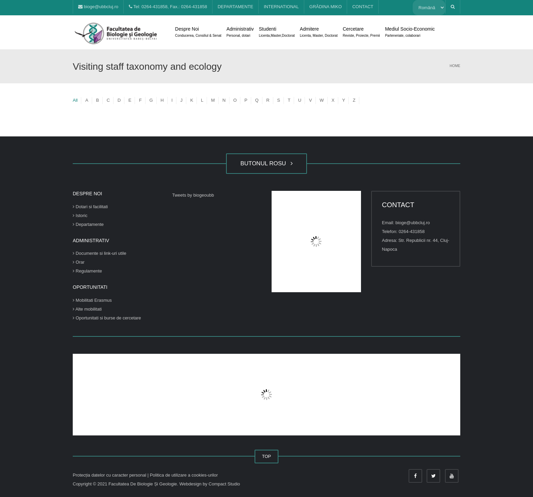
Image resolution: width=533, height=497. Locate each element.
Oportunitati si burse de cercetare (107, 317)
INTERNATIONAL (281, 6)
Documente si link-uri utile (99, 253)
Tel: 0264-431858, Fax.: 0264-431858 (168, 6)
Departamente (88, 224)
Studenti (277, 32)
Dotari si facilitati (90, 206)
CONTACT (362, 6)
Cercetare (361, 32)
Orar (79, 262)
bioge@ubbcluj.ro (98, 6)
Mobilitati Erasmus (92, 300)
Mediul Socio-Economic (410, 32)
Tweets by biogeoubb (193, 195)
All (75, 100)
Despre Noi (198, 32)
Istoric (80, 215)
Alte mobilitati (87, 309)
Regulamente (87, 271)
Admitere (319, 32)
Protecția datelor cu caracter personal (110, 475)
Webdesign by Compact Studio (209, 483)
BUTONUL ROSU (266, 163)
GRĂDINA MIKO (325, 6)
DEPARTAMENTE (235, 6)
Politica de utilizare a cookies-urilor (184, 475)
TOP (266, 456)
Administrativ (240, 32)
